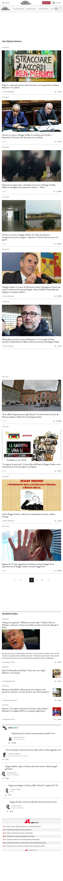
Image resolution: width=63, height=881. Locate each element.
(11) (59, 681)
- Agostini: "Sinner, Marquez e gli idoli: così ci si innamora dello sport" (22, 826)
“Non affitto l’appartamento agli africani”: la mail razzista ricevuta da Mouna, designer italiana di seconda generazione (30, 415)
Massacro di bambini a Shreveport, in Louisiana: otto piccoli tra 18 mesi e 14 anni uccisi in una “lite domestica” (26, 690)
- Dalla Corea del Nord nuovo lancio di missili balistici (18, 833)
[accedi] (56, 3)
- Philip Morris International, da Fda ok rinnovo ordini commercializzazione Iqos (24, 843)
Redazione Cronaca (9, 700)
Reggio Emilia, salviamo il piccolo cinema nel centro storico (33, 801)
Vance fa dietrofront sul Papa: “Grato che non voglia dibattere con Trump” (23, 671)
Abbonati (46, 3)
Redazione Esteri (8, 662)
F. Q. (4, 141)
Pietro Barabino (8, 91)
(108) (59, 191)
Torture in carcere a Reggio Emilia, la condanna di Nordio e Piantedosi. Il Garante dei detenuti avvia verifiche (27, 136)
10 (42, 580)
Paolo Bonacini (8, 296)
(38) (59, 296)
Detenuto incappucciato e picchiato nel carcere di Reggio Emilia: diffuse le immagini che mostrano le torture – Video (29, 186)
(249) (58, 421)
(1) (59, 700)
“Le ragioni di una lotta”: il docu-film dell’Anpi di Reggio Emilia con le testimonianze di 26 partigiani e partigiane (31, 465)
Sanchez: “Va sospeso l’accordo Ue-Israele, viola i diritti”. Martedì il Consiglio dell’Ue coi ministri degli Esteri (25, 709)
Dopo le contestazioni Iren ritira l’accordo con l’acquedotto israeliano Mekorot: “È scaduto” (30, 86)
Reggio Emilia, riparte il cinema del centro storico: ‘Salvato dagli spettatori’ (31, 767)
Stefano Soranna (13, 754)
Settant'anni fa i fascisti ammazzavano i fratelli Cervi (33, 733)
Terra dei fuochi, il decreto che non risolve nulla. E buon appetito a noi (33, 749)
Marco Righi (12, 773)
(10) (59, 719)
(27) (59, 244)
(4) (7, 778)
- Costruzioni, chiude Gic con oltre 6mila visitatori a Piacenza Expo (21, 839)
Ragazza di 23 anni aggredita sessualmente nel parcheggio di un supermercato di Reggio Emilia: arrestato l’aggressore (28, 565)
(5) (11, 811)
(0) (59, 521)
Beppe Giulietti (19, 737)
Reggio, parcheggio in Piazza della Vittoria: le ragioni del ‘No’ (33, 785)
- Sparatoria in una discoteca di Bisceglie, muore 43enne (19, 836)
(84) (59, 570)
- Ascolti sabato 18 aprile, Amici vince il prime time (17, 829)
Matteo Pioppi (15, 789)
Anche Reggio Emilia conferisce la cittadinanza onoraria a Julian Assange (28, 515)
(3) (59, 91)
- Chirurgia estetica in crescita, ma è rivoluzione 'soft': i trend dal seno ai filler (24, 846)
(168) (13, 743)
